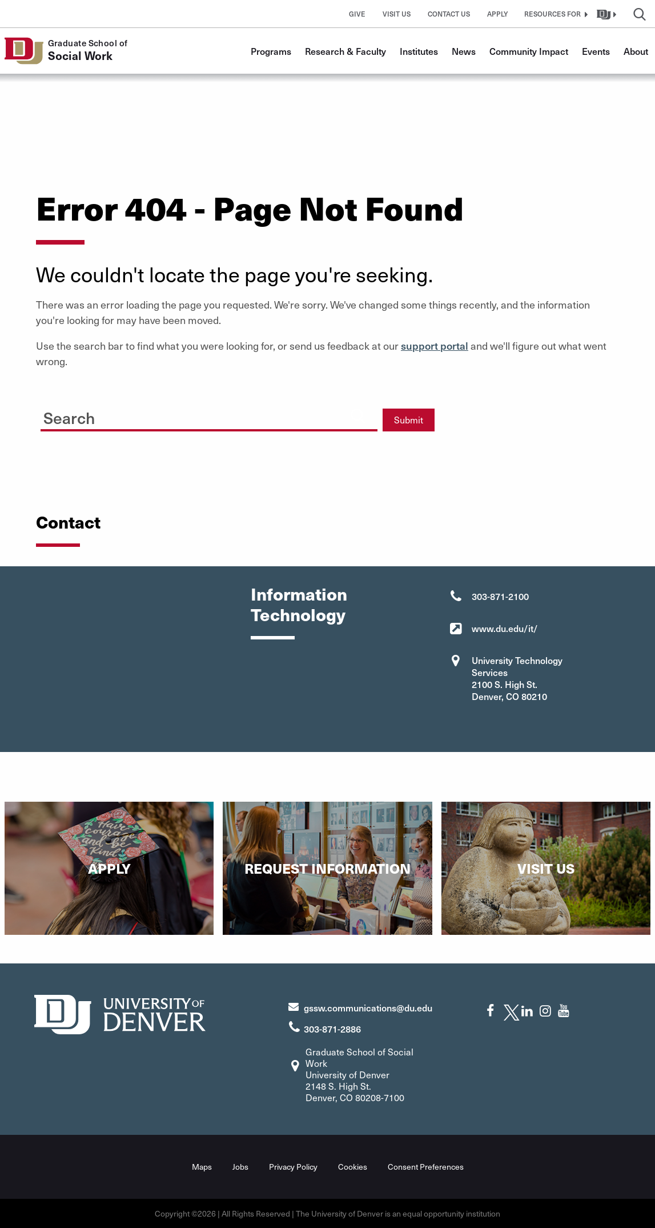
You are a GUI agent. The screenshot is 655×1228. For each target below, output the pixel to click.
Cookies (352, 1166)
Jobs (240, 1166)
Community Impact (528, 51)
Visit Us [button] (397, 13)
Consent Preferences (426, 1166)
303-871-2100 (500, 596)
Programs (271, 51)
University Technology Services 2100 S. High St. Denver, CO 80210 (517, 678)
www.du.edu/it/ (505, 628)
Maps (202, 1166)
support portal (434, 345)
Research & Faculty (345, 51)
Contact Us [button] (449, 13)
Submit (408, 420)
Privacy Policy (293, 1166)
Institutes (419, 51)
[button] (554, 13)
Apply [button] (497, 13)
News (464, 51)
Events (596, 51)
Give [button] (357, 13)
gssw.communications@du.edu (368, 1007)
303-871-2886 (332, 1028)
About (636, 51)
